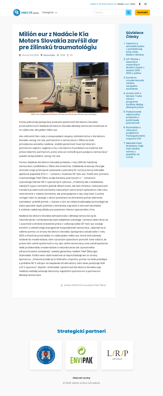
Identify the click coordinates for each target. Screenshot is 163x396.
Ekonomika (49, 55)
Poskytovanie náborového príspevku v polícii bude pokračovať (133, 117)
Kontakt (142, 12)
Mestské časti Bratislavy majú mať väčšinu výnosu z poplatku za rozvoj (134, 150)
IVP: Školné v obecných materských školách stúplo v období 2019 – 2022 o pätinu (135, 66)
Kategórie (48, 12)
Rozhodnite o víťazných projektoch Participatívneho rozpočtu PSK (135, 133)
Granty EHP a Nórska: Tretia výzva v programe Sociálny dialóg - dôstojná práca (135, 100)
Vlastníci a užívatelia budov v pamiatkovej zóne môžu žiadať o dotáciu (135, 49)
